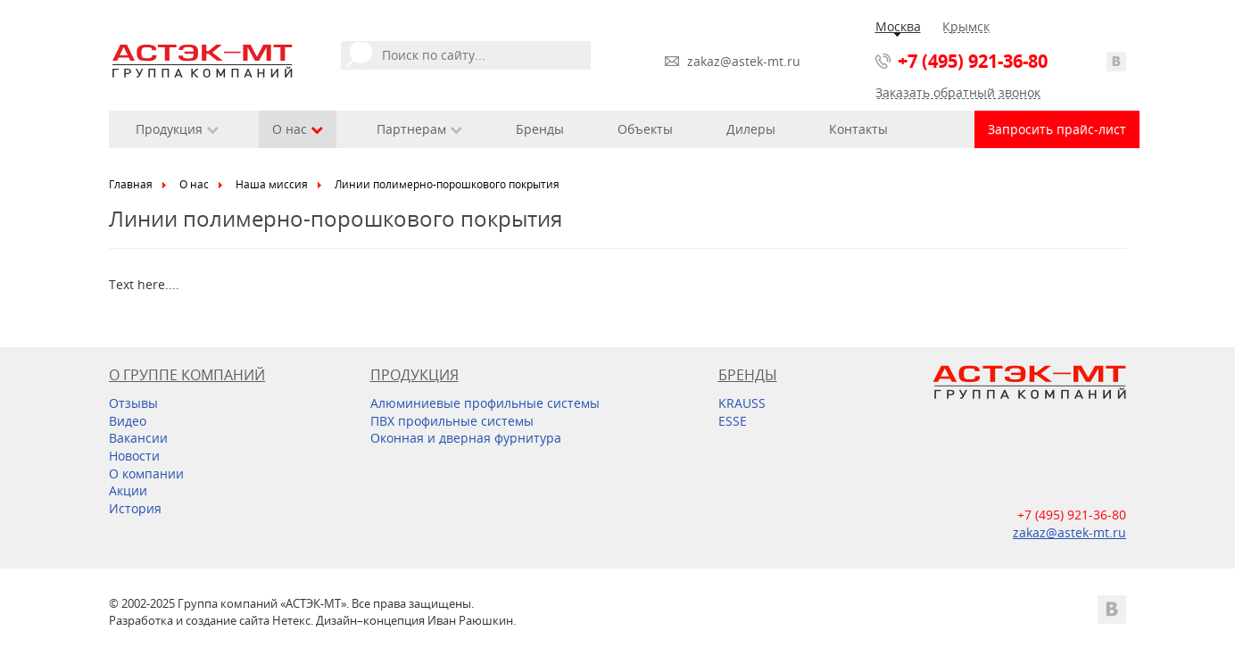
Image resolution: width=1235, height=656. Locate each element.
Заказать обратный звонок (957, 92)
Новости (134, 455)
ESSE (732, 420)
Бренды (540, 128)
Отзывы (133, 402)
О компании (146, 473)
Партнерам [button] (419, 128)
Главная (131, 184)
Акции (128, 490)
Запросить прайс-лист (1057, 128)
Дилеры (750, 128)
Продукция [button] (177, 128)
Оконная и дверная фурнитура (465, 437)
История (135, 508)
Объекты (645, 128)
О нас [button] (297, 128)
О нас (194, 184)
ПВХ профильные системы (452, 420)
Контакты (858, 128)
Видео (127, 420)
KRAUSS (742, 402)
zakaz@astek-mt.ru (743, 61)
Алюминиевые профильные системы (485, 402)
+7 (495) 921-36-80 (973, 61)
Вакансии (138, 437)
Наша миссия (272, 184)
